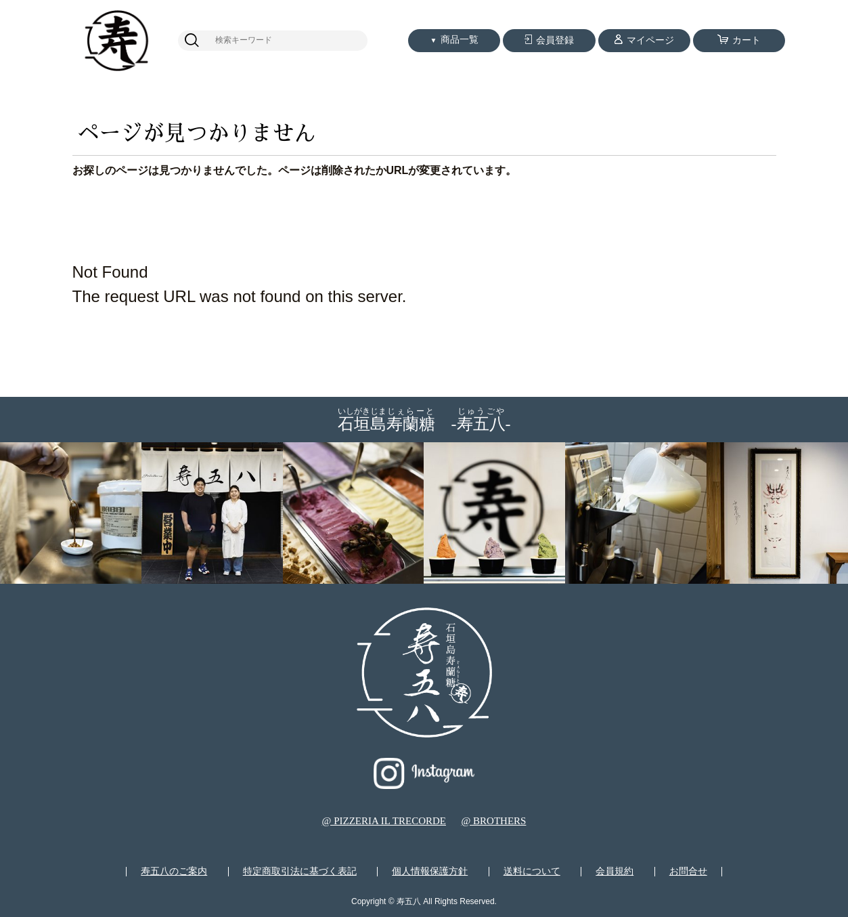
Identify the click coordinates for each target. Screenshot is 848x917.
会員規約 (614, 871)
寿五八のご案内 (174, 871)
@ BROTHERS (493, 820)
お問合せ (688, 871)
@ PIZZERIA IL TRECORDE (384, 820)
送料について (532, 871)
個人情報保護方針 (430, 871)
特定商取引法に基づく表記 (300, 871)
